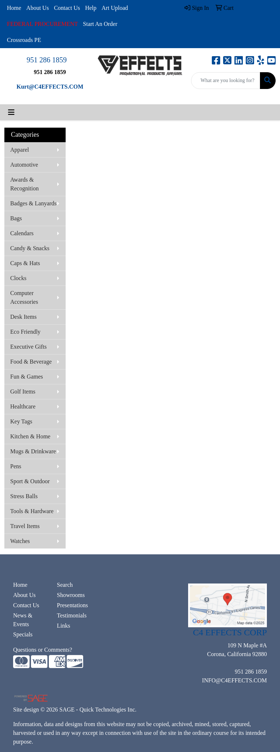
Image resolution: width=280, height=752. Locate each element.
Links (63, 626)
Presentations (72, 605)
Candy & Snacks (30, 248)
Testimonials (72, 615)
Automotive (24, 165)
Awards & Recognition (24, 184)
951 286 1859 (47, 60)
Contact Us (67, 8)
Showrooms (71, 595)
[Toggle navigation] (11, 112)
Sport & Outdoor (30, 481)
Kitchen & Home (30, 436)
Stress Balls (24, 496)
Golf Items (22, 391)
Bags (16, 218)
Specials (22, 634)
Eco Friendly (25, 332)
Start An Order (100, 24)
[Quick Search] (225, 80)
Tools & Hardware (32, 511)
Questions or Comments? (42, 650)
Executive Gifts (28, 347)
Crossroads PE (24, 40)
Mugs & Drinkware (33, 451)
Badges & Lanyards (33, 203)
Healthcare (22, 406)
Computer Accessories (24, 297)
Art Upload (115, 8)
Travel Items (25, 526)
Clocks (18, 278)
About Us (37, 8)
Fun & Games (26, 376)
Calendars (22, 233)
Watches (20, 541)
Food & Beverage (31, 361)
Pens (15, 466)
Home (14, 8)
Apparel (19, 150)
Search (65, 585)
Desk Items (23, 317)
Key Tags (21, 421)
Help (90, 8)
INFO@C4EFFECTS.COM (234, 680)
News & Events (22, 619)
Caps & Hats (25, 263)
